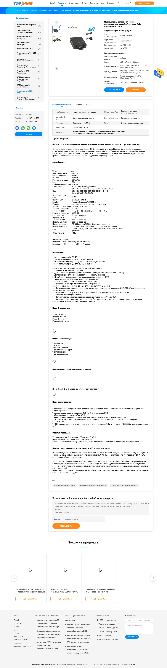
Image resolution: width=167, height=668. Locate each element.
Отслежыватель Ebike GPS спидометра (93, 485)
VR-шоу (16, 627)
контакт (29, 134)
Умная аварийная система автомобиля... (29, 31)
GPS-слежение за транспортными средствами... (29, 79)
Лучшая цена (114, 90)
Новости (17, 633)
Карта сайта (18, 636)
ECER (133, 664)
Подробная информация (61, 104)
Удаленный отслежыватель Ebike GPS (124, 485)
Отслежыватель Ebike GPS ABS (64, 485)
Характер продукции (82, 104)
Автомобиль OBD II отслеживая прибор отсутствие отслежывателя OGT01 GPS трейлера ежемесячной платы (49, 645)
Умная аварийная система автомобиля (75, 618)
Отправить (66, 526)
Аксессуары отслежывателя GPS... (29, 60)
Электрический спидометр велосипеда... (29, 66)
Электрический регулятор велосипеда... (29, 98)
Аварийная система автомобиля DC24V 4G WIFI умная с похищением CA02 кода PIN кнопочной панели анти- (77, 650)
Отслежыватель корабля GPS (46, 616)
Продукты (18, 623)
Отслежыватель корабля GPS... (29, 25)
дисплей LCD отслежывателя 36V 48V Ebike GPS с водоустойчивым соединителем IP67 (30, 592)
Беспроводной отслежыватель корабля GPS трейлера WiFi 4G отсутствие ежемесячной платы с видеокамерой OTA (48, 634)
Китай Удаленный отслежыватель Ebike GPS (49, 664)
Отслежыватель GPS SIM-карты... (29, 54)
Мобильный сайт (20, 640)
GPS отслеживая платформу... (29, 44)
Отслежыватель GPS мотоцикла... (29, 37)
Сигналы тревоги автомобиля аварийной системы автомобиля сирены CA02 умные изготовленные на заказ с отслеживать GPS (78, 628)
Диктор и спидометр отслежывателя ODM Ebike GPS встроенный (64, 592)
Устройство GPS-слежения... (29, 72)
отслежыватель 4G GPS (29, 49)
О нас (16, 630)
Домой (16, 620)
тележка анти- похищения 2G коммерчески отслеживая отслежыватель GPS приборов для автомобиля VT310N (48, 623)
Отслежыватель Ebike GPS (29, 92)
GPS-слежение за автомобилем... (29, 86)
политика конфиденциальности (22, 644)
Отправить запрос (144, 3)
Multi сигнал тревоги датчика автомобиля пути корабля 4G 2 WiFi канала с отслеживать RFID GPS (79, 639)
